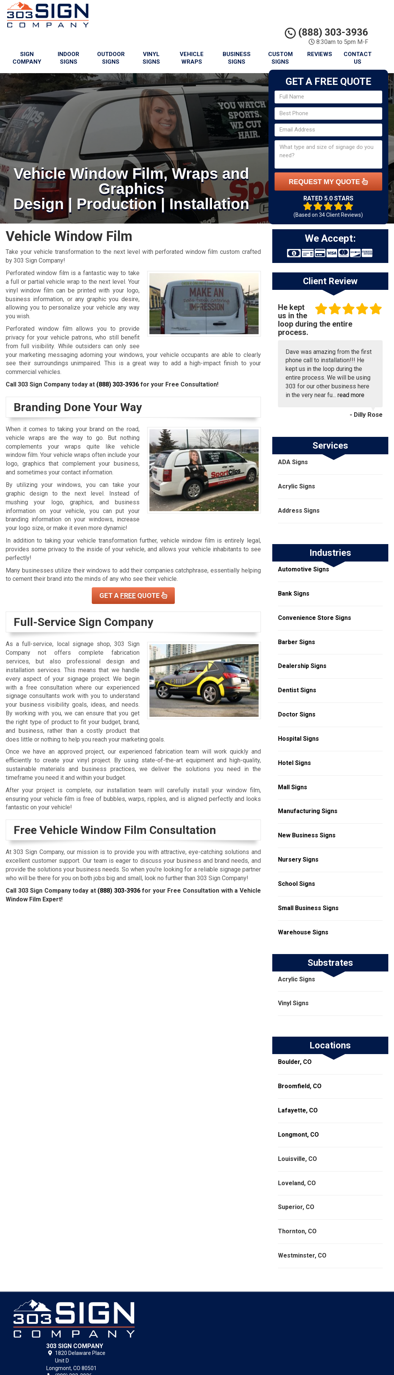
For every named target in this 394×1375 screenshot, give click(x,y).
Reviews (319, 54)
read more (350, 395)
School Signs (296, 883)
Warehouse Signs (303, 932)
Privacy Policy (236, 1322)
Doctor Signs (297, 714)
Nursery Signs (298, 859)
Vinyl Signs (151, 58)
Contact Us (358, 58)
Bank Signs (293, 593)
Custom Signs (280, 58)
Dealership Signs (302, 666)
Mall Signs (292, 787)
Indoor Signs (68, 58)
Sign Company (27, 58)
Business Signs (237, 58)
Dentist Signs (297, 690)
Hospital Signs (298, 738)
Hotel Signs (294, 762)
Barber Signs (296, 642)
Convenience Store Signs (314, 617)
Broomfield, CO (300, 1086)
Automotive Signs (303, 569)
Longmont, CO (298, 1134)
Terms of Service (240, 1330)
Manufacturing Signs (307, 811)
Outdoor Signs (111, 58)
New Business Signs (307, 835)
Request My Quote (328, 181)
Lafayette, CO (298, 1110)
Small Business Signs (308, 908)
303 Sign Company (242, 1313)
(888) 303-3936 (326, 32)
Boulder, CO (295, 1061)
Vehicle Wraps (192, 58)
